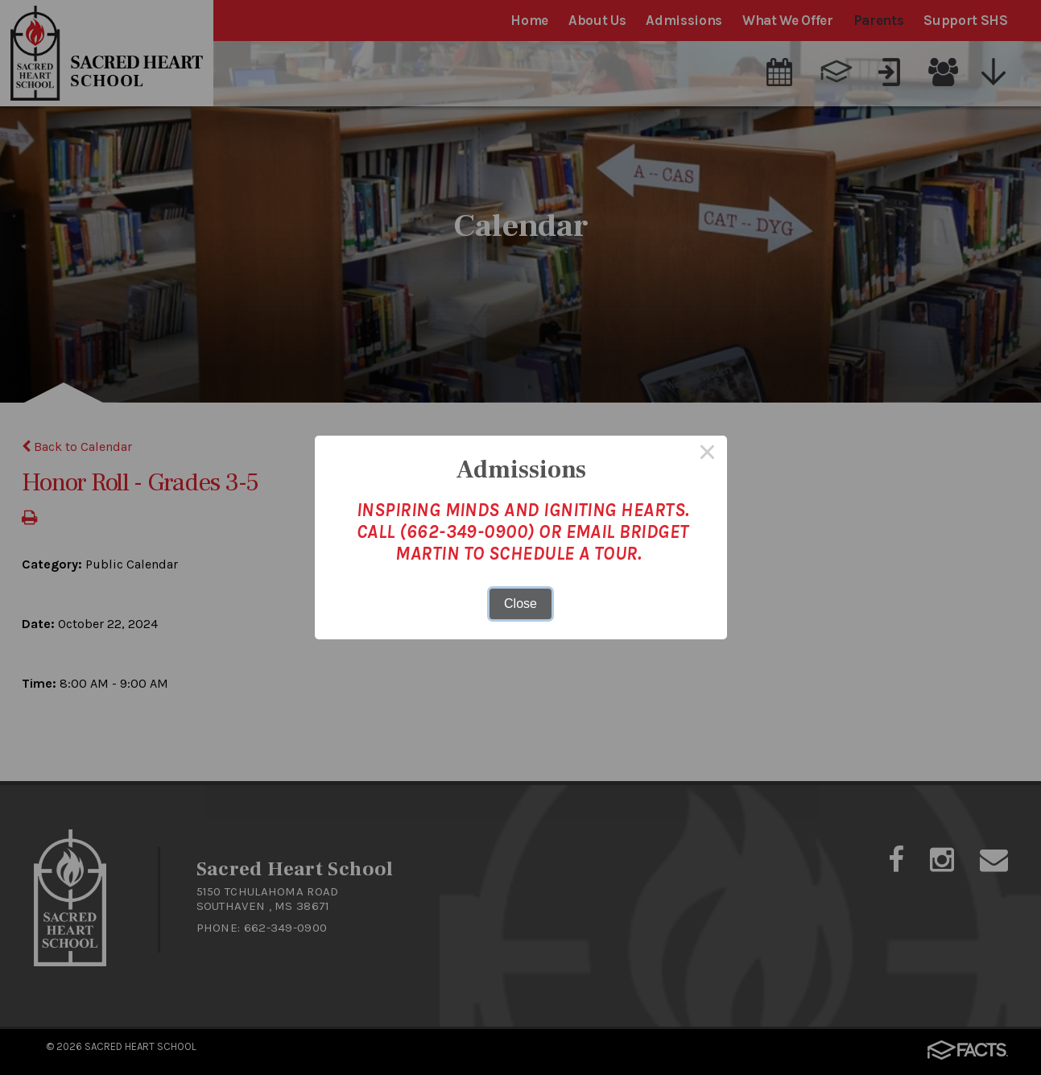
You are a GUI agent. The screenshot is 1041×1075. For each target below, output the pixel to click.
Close (520, 603)
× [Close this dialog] (707, 455)
